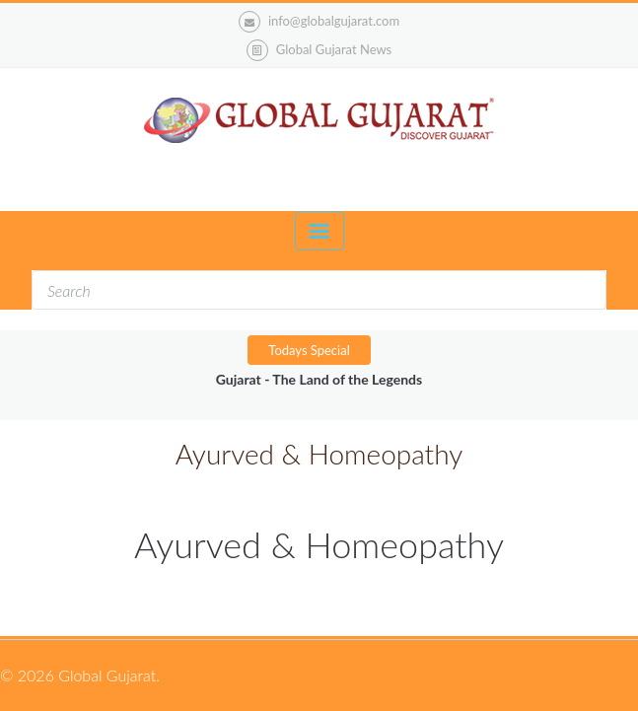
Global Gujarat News (333, 49)
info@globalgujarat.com (319, 22)
